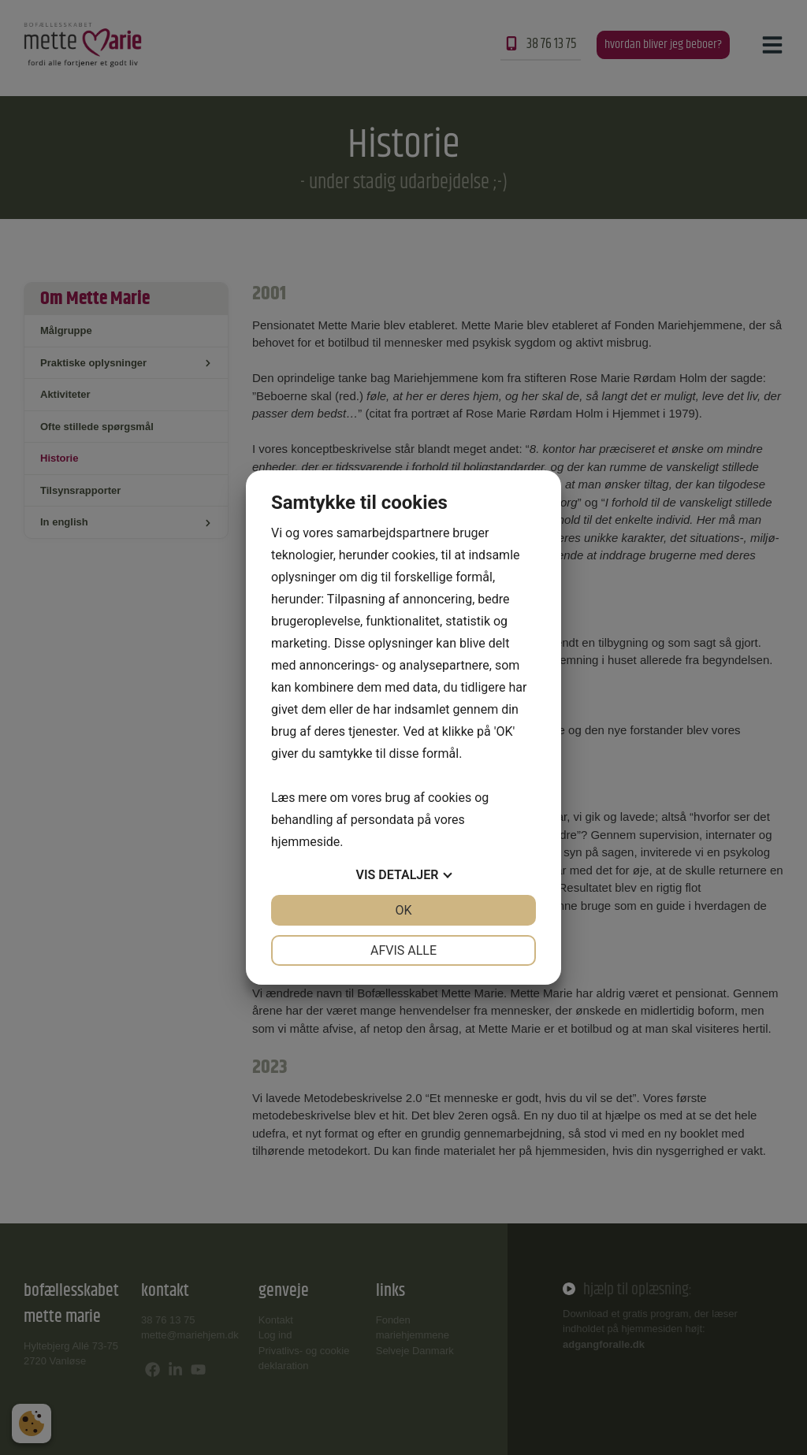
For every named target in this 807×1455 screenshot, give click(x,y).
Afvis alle (403, 950)
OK (403, 910)
